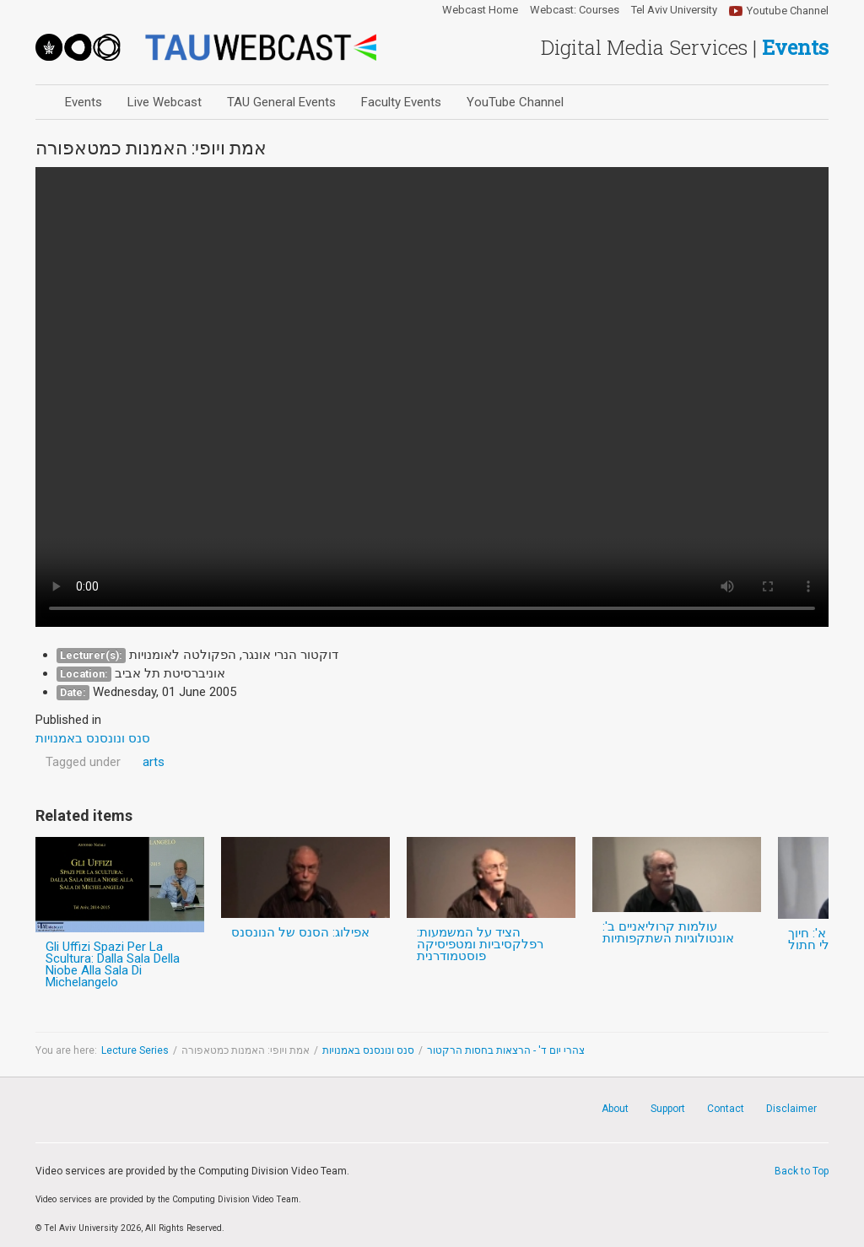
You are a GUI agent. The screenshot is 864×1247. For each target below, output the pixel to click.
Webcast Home (480, 10)
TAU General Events (281, 102)
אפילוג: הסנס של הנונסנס (300, 932)
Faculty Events (401, 102)
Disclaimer (791, 1109)
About (615, 1109)
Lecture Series (135, 1050)
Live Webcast (164, 102)
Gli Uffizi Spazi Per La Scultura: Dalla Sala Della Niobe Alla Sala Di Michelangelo (113, 964)
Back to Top (802, 1171)
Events (83, 102)
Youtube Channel (788, 10)
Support (668, 1109)
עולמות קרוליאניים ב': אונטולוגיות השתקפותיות (668, 932)
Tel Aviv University (674, 10)
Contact (725, 1109)
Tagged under (83, 761)
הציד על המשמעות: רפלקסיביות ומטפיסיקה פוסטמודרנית (480, 944)
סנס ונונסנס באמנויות (368, 1050)
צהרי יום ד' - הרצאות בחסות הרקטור (506, 1050)
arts (154, 761)
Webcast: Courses (574, 10)
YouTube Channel (515, 102)
